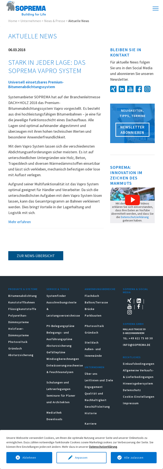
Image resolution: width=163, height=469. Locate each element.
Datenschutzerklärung (135, 217)
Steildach (91, 342)
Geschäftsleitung (97, 406)
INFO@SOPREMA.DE (136, 345)
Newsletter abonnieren (132, 130)
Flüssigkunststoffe (22, 309)
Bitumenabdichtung (22, 296)
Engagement (94, 387)
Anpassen (81, 457)
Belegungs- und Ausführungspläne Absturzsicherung (59, 339)
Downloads (54, 419)
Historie (91, 413)
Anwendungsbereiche (100, 289)
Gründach (15, 348)
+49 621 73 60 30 (141, 338)
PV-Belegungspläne (60, 326)
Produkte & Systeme (23, 289)
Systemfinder (56, 296)
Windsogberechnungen (62, 359)
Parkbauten (93, 315)
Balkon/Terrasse (96, 302)
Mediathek (54, 412)
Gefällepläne (55, 352)
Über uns (91, 374)
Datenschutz (132, 390)
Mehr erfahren (19, 221)
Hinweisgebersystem (138, 383)
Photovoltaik (18, 342)
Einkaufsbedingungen (138, 364)
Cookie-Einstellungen (138, 397)
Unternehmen (30, 21)
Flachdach (92, 296)
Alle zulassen (133, 457)
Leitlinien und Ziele (99, 380)
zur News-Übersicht (36, 255)
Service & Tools (57, 289)
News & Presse (54, 21)
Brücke (89, 309)
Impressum (131, 403)
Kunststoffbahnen (21, 302)
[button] (132, 200)
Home (12, 21)
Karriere (91, 423)
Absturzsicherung (21, 355)
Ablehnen (29, 457)
